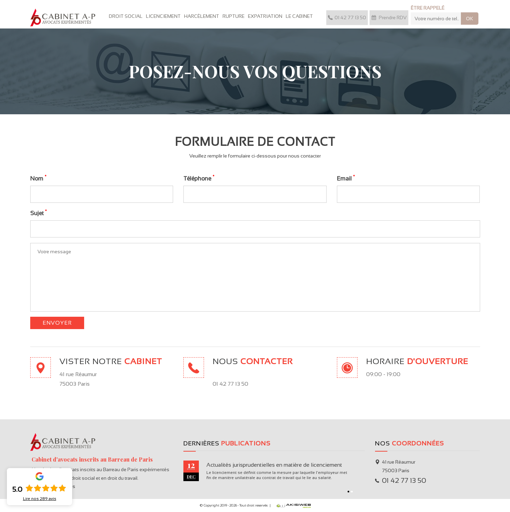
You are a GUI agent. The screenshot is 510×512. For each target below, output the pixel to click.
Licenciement (163, 16)
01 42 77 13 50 (347, 17)
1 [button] (348, 491)
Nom (38, 178)
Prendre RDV (389, 17)
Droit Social (126, 16)
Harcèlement (201, 16)
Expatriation (265, 16)
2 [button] (352, 491)
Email (346, 178)
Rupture (234, 16)
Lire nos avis (39, 498)
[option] (274, 471)
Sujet (38, 213)
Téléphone (198, 178)
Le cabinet (299, 16)
